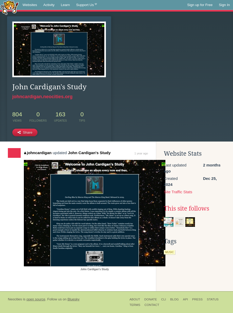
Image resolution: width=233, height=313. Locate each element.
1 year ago (141, 153)
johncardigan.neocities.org (42, 96)
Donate (150, 299)
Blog (174, 299)
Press (197, 299)
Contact (151, 305)
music (169, 252)
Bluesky (73, 299)
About (134, 299)
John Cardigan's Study (89, 152)
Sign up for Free (200, 5)
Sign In (224, 5)
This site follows (186, 208)
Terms (134, 305)
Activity (49, 5)
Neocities (15, 299)
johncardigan (38, 152)
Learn (65, 5)
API (185, 299)
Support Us (86, 5)
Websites (30, 5)
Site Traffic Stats (178, 192)
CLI (163, 299)
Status (213, 299)
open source (35, 299)
